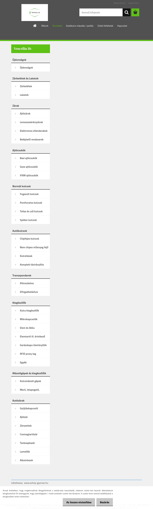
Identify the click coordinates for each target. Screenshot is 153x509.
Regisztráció (134, 3)
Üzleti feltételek (105, 25)
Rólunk (44, 25)
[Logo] (34, 12)
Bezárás (104, 502)
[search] (126, 12)
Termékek (57, 25)
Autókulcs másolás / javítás (80, 25)
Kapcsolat (122, 25)
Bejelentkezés (120, 3)
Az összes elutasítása (76, 502)
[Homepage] (35, 26)
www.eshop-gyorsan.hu (36, 483)
